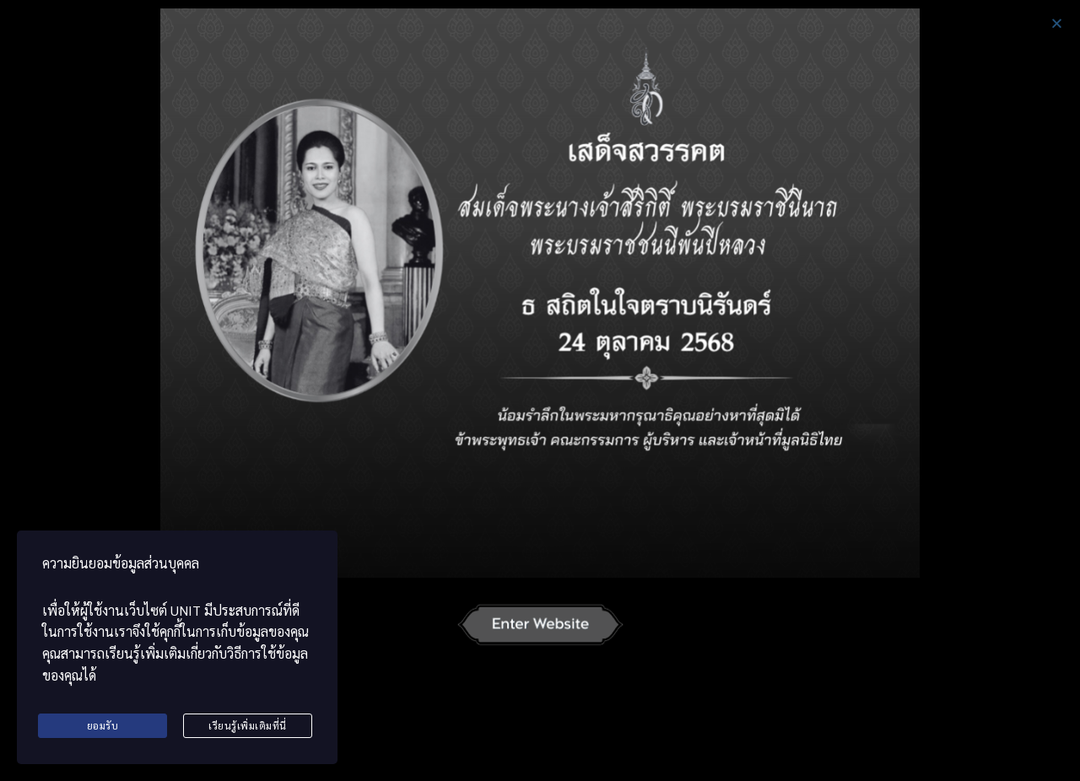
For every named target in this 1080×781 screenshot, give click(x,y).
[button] (1056, 23)
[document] (540, 390)
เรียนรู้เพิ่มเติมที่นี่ (247, 726)
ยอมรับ (103, 726)
